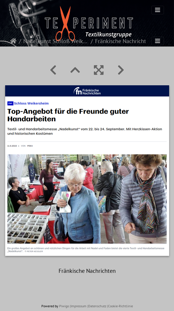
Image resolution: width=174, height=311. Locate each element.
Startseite (13, 41)
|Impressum (78, 306)
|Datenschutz (96, 306)
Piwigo (64, 306)
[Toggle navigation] (157, 10)
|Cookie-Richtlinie (120, 306)
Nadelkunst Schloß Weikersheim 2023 (55, 41)
